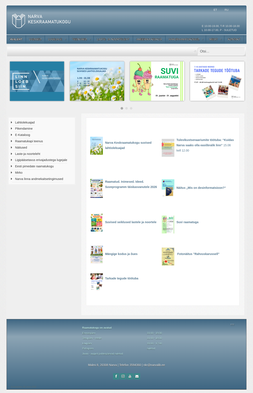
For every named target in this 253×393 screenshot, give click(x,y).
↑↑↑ (232, 324)
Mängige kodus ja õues (121, 254)
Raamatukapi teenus (29, 141)
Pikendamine (24, 128)
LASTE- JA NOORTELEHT (113, 39)
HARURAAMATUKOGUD (184, 39)
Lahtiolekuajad (25, 122)
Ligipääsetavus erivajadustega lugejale (41, 160)
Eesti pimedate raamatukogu (34, 166)
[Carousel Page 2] (126, 108)
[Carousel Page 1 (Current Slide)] (122, 108)
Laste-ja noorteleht (27, 154)
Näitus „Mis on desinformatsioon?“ (201, 187)
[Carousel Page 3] (131, 108)
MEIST (213, 39)
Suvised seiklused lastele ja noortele (130, 222)
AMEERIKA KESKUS (149, 39)
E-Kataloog (22, 135)
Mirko (19, 172)
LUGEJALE (55, 39)
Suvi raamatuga (187, 222)
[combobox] (221, 51)
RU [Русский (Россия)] (226, 9)
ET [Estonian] (215, 9)
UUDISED (35, 39)
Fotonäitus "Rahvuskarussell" (198, 254)
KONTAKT (234, 39)
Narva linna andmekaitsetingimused (39, 179)
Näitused (21, 147)
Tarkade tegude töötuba (121, 278)
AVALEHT (16, 39)
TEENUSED (79, 39)
